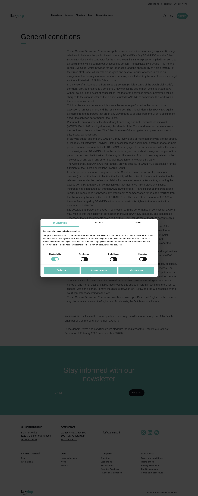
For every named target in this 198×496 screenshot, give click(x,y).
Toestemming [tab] (60, 223)
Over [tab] (138, 222)
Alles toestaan (136, 270)
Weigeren (61, 270)
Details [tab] (99, 222)
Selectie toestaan (99, 270)
